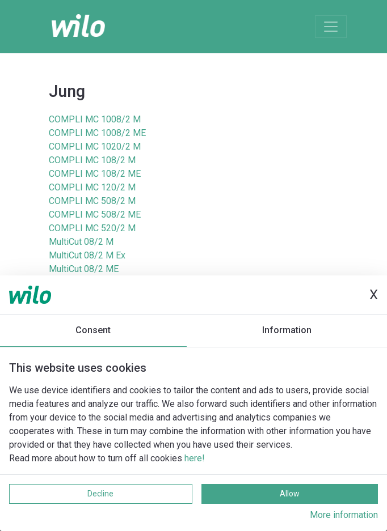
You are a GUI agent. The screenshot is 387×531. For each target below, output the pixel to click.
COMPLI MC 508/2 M (92, 201)
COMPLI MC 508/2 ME (95, 214)
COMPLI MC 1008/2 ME (97, 133)
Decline (100, 493)
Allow (290, 493)
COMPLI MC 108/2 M (92, 160)
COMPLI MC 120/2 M (92, 187)
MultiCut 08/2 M (81, 241)
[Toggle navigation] (331, 26)
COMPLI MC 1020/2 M (95, 146)
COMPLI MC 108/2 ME (95, 173)
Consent (93, 330)
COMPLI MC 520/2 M (92, 228)
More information (344, 514)
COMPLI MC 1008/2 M (95, 119)
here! (194, 458)
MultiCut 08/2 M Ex (87, 255)
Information (287, 330)
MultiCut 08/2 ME (84, 269)
